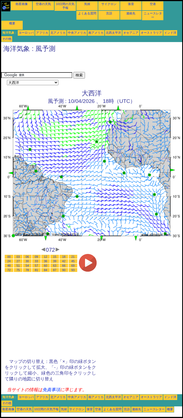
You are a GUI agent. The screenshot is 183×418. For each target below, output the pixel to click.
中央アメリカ (77, 32)
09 (36, 256)
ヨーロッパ (26, 32)
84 (45, 270)
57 (36, 265)
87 (54, 270)
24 (9, 261)
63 (54, 265)
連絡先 (130, 13)
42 (64, 261)
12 (45, 256)
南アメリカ (96, 32)
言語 (109, 13)
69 (73, 265)
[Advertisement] (66, 63)
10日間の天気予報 (46, 409)
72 (9, 270)
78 (27, 270)
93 (73, 270)
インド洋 (170, 32)
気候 (87, 4)
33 (36, 261)
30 (27, 261)
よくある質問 (87, 13)
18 (64, 256)
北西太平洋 (113, 32)
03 (18, 256)
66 (64, 265)
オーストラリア (151, 32)
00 (9, 256)
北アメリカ (58, 32)
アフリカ (42, 32)
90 (64, 270)
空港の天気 (43, 4)
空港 (153, 4)
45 (73, 261)
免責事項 (51, 389)
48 (9, 265)
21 (73, 256)
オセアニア (130, 32)
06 (27, 256)
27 (18, 261)
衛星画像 (22, 4)
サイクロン (109, 4)
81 (36, 270)
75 (18, 270)
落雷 (131, 4)
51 (18, 265)
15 (54, 256)
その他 (6, 38)
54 (27, 265)
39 (54, 261)
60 (45, 265)
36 (45, 261)
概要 (12, 23)
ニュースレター (154, 409)
